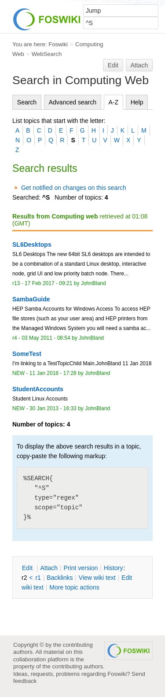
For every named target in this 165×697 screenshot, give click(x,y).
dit (28, 567)
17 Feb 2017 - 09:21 (48, 283)
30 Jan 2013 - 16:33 (53, 408)
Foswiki (58, 44)
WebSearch (47, 54)
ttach (49, 567)
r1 (37, 577)
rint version (81, 567)
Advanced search (72, 102)
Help (137, 102)
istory (113, 567)
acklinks (60, 577)
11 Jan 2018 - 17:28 (53, 373)
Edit (113, 65)
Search (27, 102)
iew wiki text (97, 577)
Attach (139, 65)
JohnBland (93, 283)
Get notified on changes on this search (73, 187)
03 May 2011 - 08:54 (46, 338)
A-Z (114, 102)
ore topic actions (74, 587)
